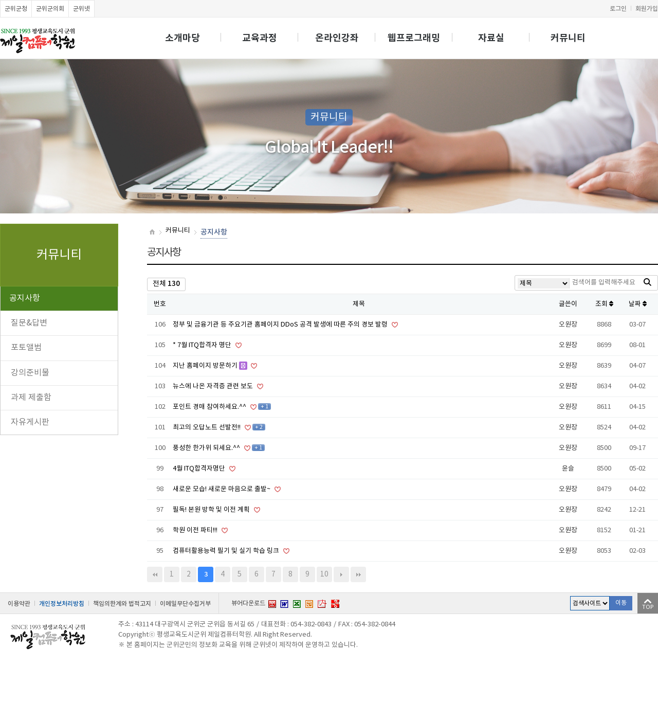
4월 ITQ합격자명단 (200, 469)
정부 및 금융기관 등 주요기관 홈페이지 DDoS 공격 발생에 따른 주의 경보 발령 (281, 325)
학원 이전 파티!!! (196, 530)
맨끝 (358, 574)
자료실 (491, 38)
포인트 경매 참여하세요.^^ (210, 407)
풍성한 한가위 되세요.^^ (207, 448)
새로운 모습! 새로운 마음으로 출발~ (222, 489)
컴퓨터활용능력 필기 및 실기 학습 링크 (227, 551)
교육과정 (259, 38)
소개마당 (182, 38)
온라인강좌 (337, 38)
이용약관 (19, 603)
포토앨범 (26, 347)
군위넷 (81, 8)
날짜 (638, 304)
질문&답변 (29, 323)
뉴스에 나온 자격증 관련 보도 (213, 386)
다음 (341, 574)
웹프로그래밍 (414, 38)
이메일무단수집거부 (185, 603)
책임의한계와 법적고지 (122, 603)
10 (324, 574)
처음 (154, 574)
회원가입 (646, 8)
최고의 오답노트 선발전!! (207, 427)
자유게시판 (30, 422)
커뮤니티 (568, 38)
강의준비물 (30, 372)
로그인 (618, 8)
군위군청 (16, 8)
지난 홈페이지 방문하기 (206, 366)
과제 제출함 (31, 397)
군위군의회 (50, 8)
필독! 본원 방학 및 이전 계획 (212, 510)
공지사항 (24, 298)
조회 (604, 304)
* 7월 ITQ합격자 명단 (203, 345)
